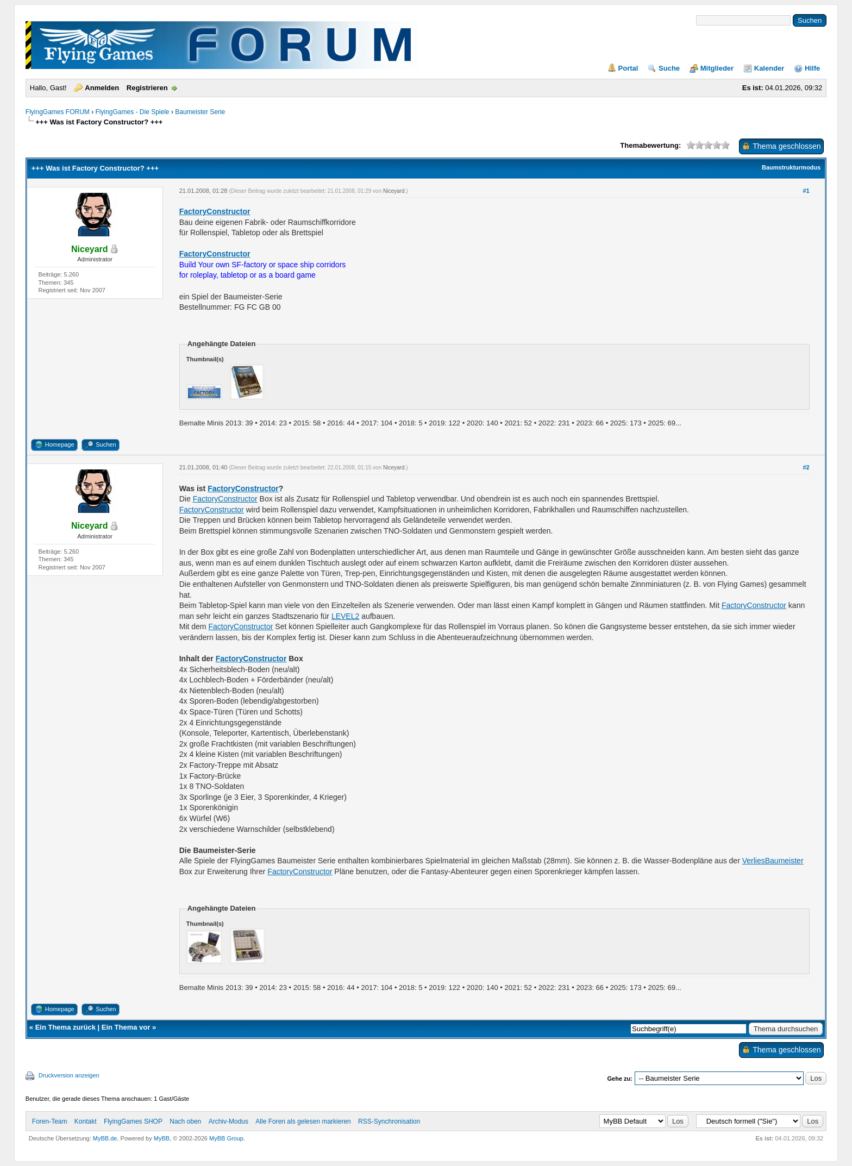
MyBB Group (226, 1138)
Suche (669, 68)
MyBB (162, 1138)
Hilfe (812, 68)
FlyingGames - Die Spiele (132, 112)
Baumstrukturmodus (791, 167)
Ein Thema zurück (65, 1027)
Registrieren (147, 88)
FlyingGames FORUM (58, 112)
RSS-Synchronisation (389, 1121)
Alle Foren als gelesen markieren (302, 1121)
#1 (806, 190)
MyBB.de (105, 1138)
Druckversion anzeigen (69, 1075)
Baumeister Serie (200, 112)
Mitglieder (717, 68)
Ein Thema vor (126, 1027)
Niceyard (393, 191)
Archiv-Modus (228, 1121)
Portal (628, 68)
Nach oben (185, 1121)
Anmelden (102, 88)
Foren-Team (49, 1121)
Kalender (769, 68)
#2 (806, 467)
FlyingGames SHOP (133, 1121)
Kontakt (85, 1121)
